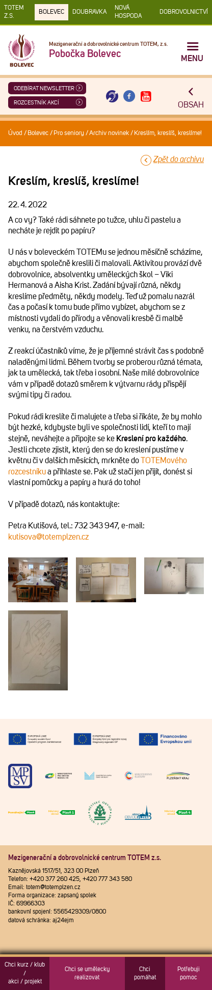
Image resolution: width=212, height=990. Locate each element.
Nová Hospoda (128, 12)
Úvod (15, 133)
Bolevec (51, 12)
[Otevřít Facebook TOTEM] (129, 96)
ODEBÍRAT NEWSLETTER (44, 88)
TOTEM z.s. (14, 12)
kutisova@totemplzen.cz (48, 537)
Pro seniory (69, 133)
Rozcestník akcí (36, 102)
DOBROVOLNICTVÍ (184, 12)
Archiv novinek (109, 133)
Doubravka (89, 12)
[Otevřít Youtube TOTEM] (146, 96)
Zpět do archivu (178, 159)
